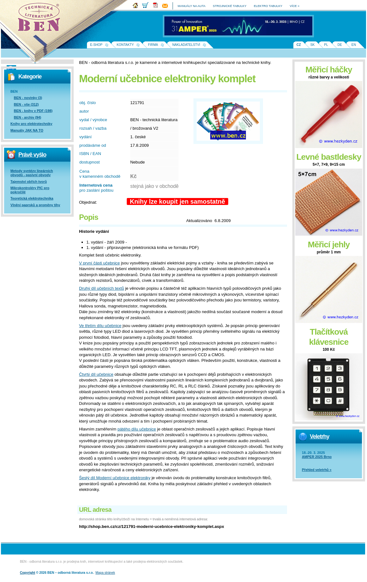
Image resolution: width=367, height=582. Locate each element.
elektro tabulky (268, 6)
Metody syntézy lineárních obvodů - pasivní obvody (31, 173)
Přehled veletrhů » (317, 470)
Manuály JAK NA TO (26, 130)
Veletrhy (319, 436)
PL (326, 44)
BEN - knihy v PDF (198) (33, 111)
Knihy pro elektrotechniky (31, 124)
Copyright (27, 572)
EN (354, 44)
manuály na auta (191, 6)
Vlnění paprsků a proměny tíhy (35, 205)
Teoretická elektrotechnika (31, 198)
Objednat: (88, 202)
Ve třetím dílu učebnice (100, 325)
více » (294, 6)
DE (340, 44)
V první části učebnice (99, 263)
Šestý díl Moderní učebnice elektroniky (114, 477)
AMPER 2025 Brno (317, 457)
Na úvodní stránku (41, 19)
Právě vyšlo (32, 155)
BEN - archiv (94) (27, 117)
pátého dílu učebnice (137, 429)
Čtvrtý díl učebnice (96, 374)
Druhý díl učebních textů (101, 288)
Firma (153, 44)
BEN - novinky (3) (28, 98)
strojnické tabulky (229, 6)
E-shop (96, 44)
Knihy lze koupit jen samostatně (177, 201)
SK (312, 44)
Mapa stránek (105, 572)
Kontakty (125, 44)
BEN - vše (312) (26, 104)
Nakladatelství (186, 44)
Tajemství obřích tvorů (28, 181)
